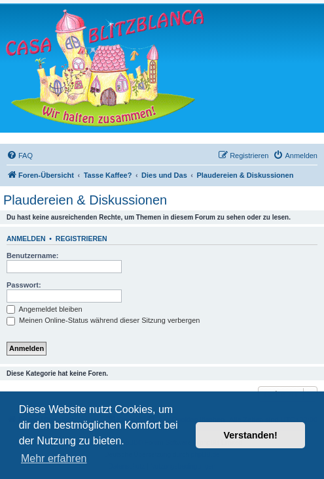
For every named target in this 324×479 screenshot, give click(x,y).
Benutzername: (32, 255)
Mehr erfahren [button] (54, 458)
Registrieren (81, 238)
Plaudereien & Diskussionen (85, 200)
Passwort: (24, 285)
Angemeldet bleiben (44, 309)
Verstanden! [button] (251, 435)
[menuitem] (20, 155)
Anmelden (26, 238)
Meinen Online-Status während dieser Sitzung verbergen (103, 320)
